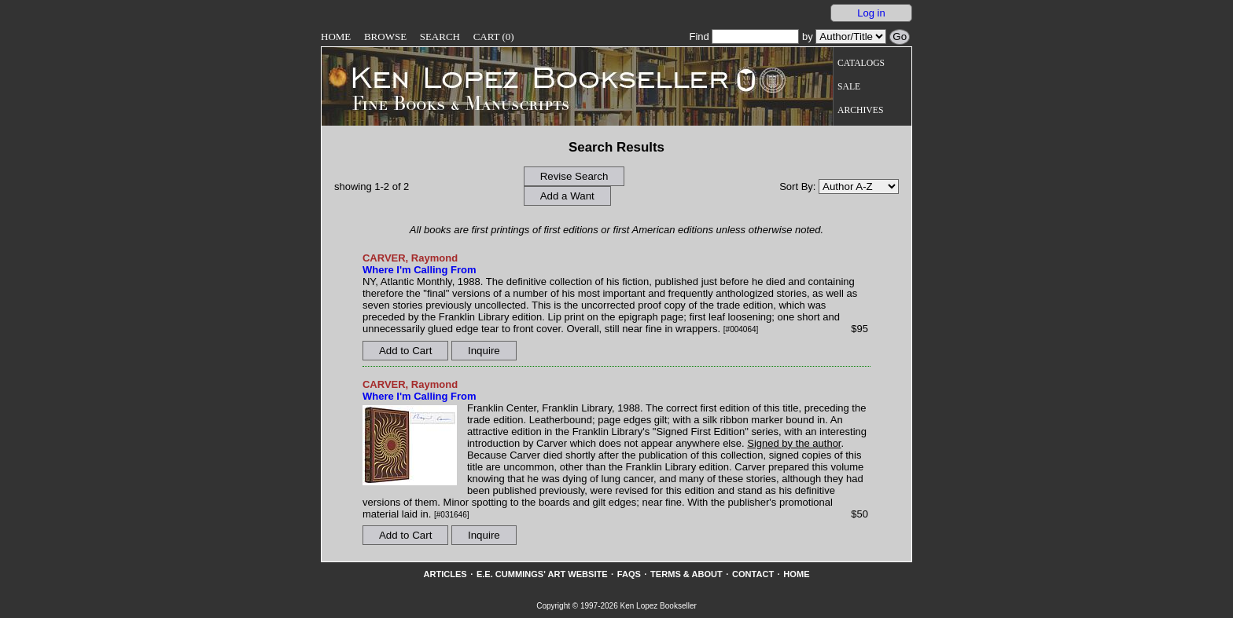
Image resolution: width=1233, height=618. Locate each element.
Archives (860, 110)
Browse (385, 36)
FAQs (629, 574)
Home (336, 36)
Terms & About (686, 574)
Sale (848, 87)
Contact (753, 574)
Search (440, 36)
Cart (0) (493, 36)
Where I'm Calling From (420, 270)
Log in (871, 13)
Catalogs (861, 63)
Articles (444, 574)
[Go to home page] (528, 77)
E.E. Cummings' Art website (542, 574)
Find (744, 36)
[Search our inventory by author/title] (850, 36)
